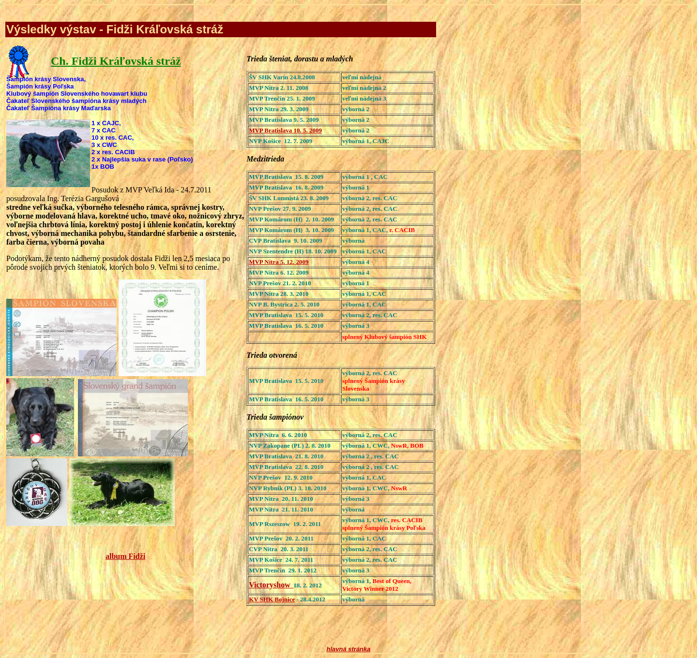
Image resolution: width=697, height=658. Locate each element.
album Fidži (125, 556)
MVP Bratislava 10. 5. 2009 (285, 130)
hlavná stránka (348, 649)
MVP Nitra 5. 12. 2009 (278, 261)
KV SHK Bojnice (272, 599)
